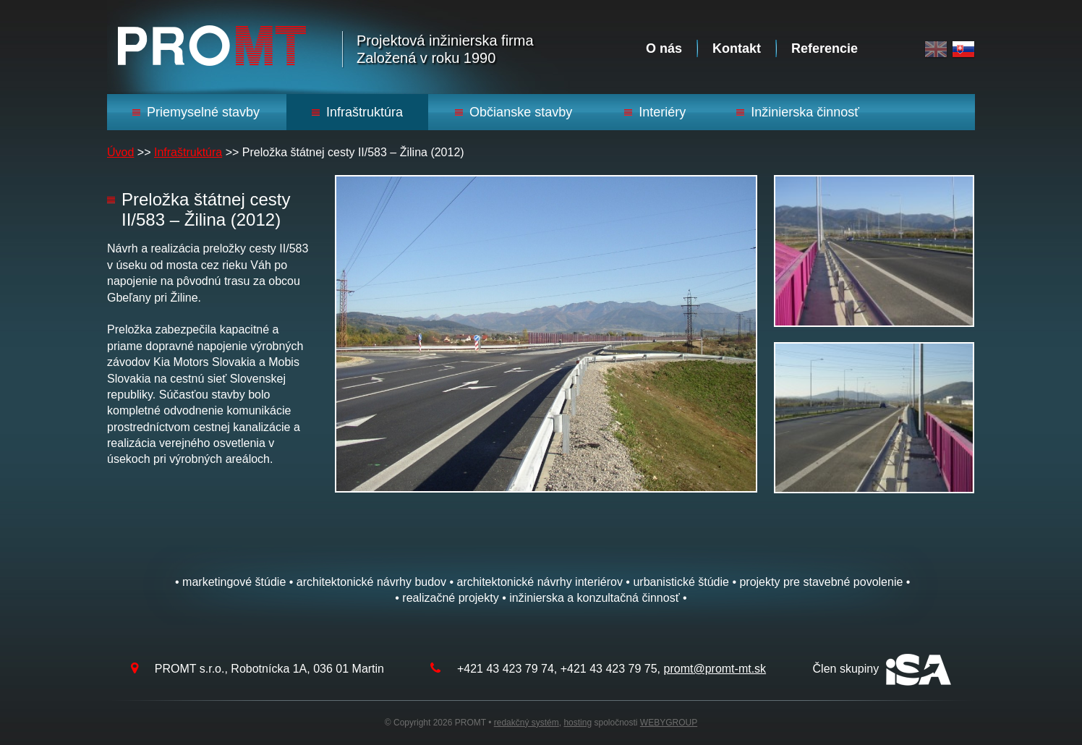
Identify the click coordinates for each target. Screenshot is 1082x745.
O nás (664, 48)
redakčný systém (526, 723)
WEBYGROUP (668, 723)
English (935, 50)
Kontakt (736, 48)
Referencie (824, 48)
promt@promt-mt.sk (715, 669)
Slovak (963, 50)
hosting (577, 723)
